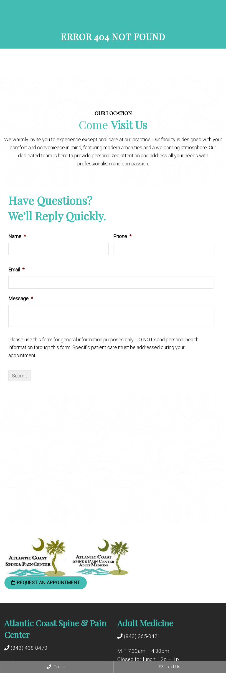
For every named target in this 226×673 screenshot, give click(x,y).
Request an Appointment (45, 582)
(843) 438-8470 (29, 648)
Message (20, 298)
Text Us (169, 666)
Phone (122, 236)
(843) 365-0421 (142, 636)
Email (16, 270)
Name (17, 236)
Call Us (57, 666)
